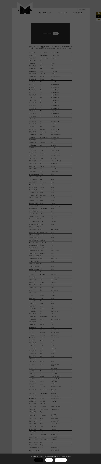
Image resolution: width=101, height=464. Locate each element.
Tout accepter (39, 460)
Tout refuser (49, 460)
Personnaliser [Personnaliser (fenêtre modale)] (61, 460)
